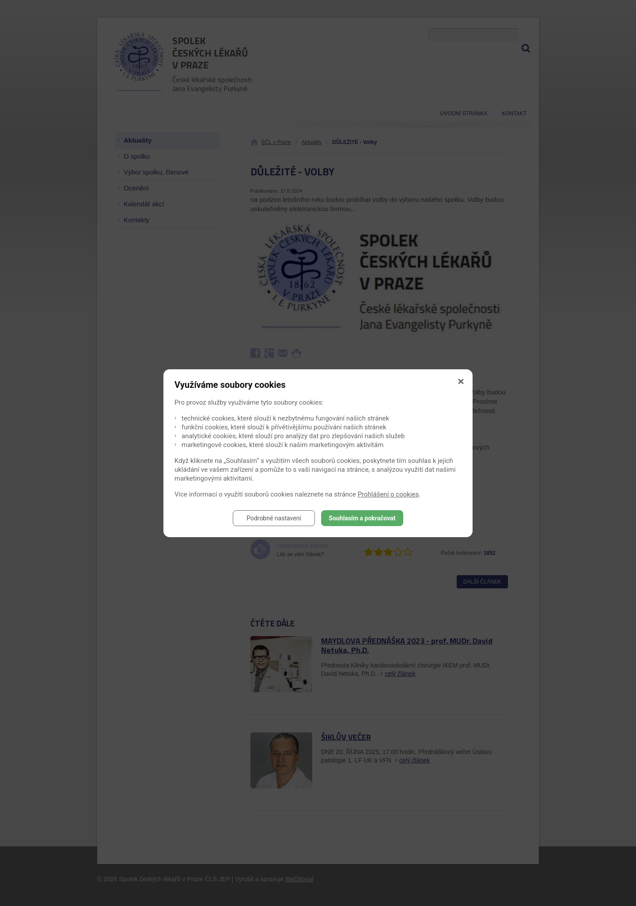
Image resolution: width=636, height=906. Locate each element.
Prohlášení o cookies (388, 494)
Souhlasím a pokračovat (362, 518)
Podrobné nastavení (273, 518)
